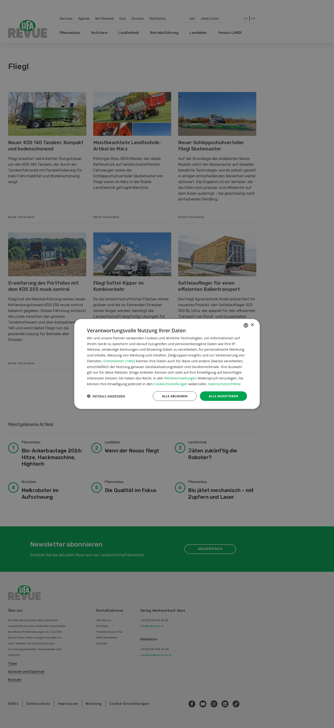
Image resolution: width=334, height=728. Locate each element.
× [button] (252, 324)
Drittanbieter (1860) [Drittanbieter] (119, 360)
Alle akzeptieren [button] (222, 396)
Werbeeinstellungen (180, 377)
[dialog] (167, 364)
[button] (106, 396)
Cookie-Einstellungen (170, 383)
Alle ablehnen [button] (172, 396)
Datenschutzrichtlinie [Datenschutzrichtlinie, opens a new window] (225, 383)
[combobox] (246, 325)
